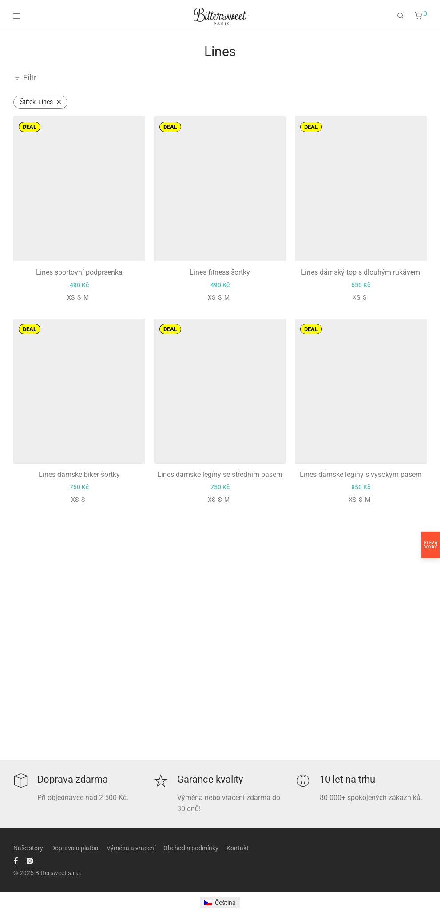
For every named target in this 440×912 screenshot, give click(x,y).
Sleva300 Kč (431, 544)
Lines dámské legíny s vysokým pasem (361, 474)
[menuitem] (220, 902)
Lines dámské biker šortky (79, 474)
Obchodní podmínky (190, 848)
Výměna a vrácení (131, 848)
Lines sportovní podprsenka (79, 272)
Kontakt (237, 848)
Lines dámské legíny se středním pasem (219, 474)
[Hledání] (400, 16)
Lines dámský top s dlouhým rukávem (360, 272)
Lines (36, 101)
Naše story (28, 848)
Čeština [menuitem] (225, 902)
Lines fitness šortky (220, 272)
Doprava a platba (75, 848)
